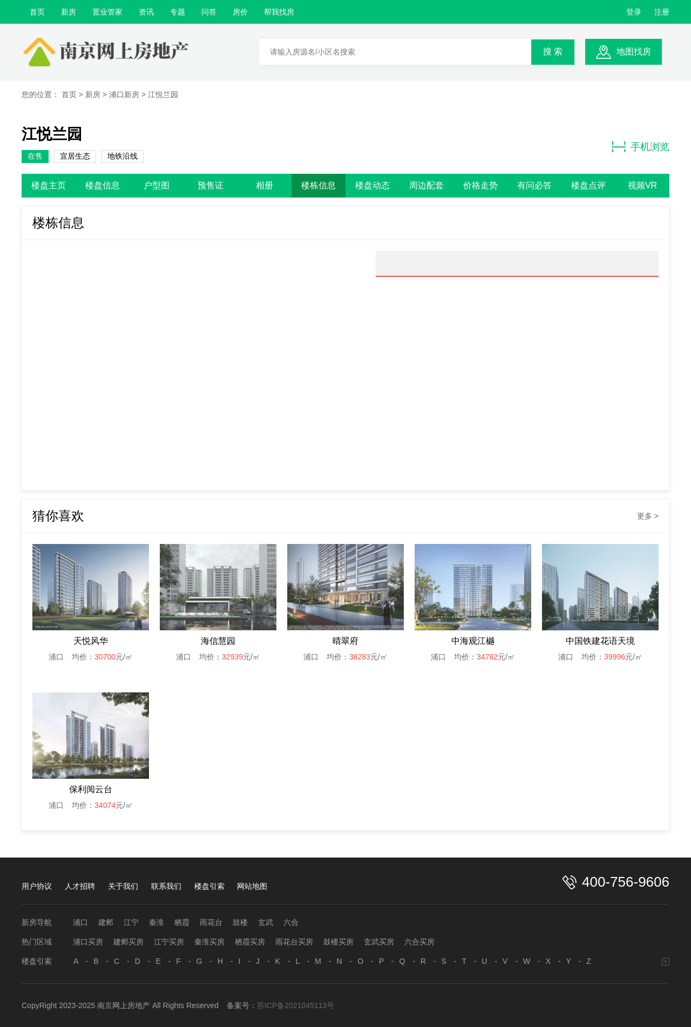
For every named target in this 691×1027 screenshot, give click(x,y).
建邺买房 (128, 941)
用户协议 (37, 886)
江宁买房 (169, 941)
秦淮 (156, 922)
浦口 (80, 922)
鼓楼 (240, 922)
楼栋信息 (318, 185)
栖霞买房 (250, 941)
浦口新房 (124, 94)
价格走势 (480, 185)
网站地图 (252, 886)
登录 (633, 12)
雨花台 (211, 922)
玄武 (265, 922)
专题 (177, 12)
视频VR (642, 185)
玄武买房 (379, 941)
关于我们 (123, 886)
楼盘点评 (588, 185)
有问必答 (534, 185)
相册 (264, 185)
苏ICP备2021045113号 (295, 1005)
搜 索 (553, 51)
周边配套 (426, 185)
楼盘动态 (372, 185)
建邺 (105, 922)
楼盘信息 (102, 185)
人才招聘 (80, 886)
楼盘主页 (48, 185)
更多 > (648, 516)
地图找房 (634, 51)
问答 (208, 12)
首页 (37, 12)
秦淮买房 (209, 941)
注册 (661, 12)
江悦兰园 (163, 94)
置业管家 (107, 12)
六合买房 (419, 941)
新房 (68, 12)
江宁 (131, 922)
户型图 (157, 185)
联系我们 (166, 886)
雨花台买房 (294, 941)
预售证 (210, 185)
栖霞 (181, 922)
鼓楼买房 (338, 941)
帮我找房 (279, 12)
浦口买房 (88, 941)
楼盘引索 (209, 886)
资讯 (146, 12)
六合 (291, 922)
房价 (240, 12)
